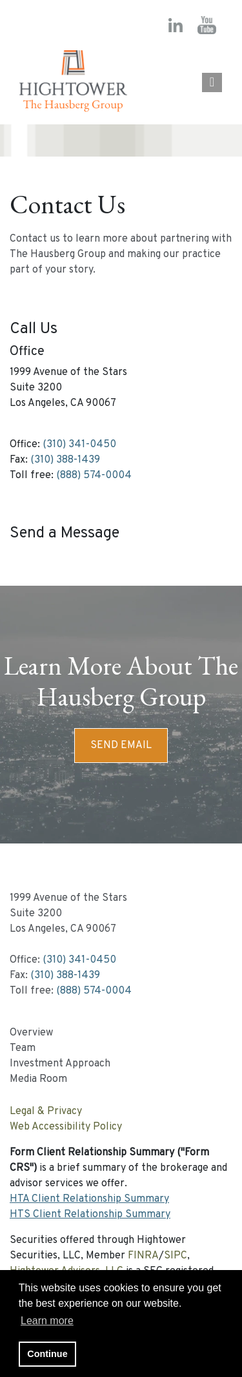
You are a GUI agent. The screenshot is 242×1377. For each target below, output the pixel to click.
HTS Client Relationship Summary (90, 1214)
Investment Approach (60, 1063)
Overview (31, 1032)
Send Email (121, 745)
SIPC (175, 1255)
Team (22, 1048)
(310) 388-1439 (65, 460)
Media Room (38, 1079)
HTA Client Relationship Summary (89, 1199)
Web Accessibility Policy (66, 1127)
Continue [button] (47, 1354)
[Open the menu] (212, 82)
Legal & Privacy (46, 1111)
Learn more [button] (47, 1320)
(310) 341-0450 (79, 444)
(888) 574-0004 (94, 475)
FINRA (143, 1255)
